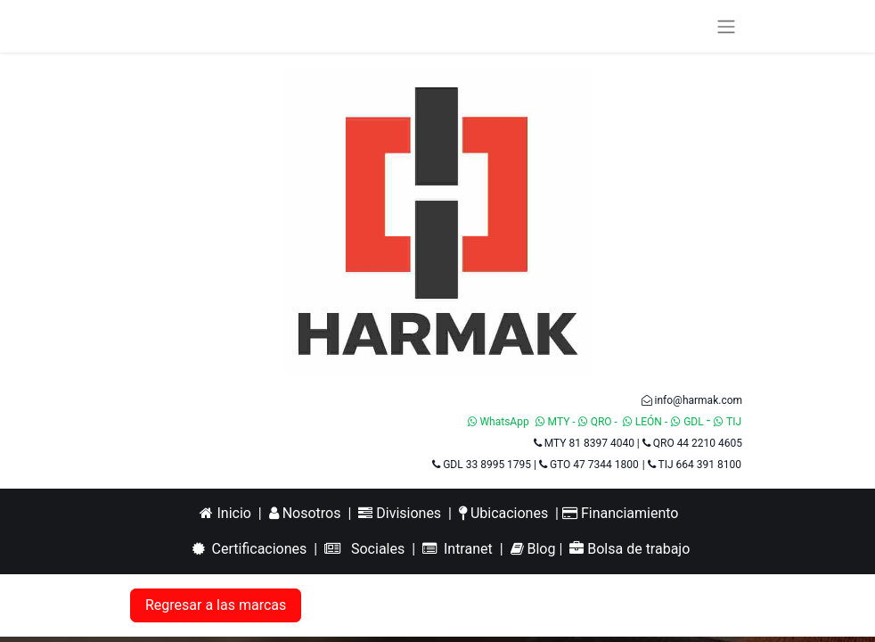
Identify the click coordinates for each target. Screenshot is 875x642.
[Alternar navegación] (726, 26)
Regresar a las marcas (215, 605)
